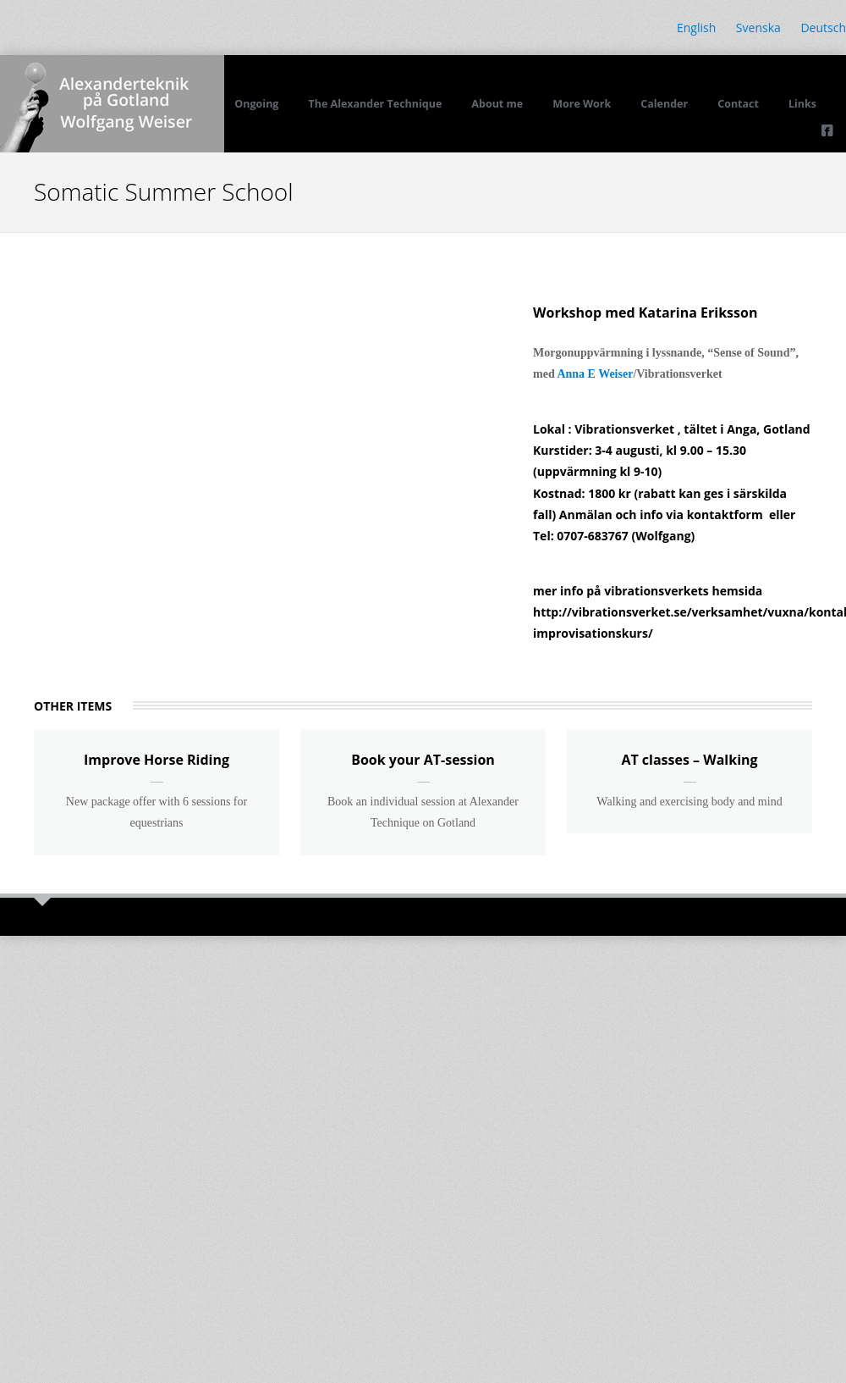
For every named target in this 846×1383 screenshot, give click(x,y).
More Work (581, 104)
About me (497, 104)
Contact (738, 104)
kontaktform (725, 514)
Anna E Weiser (595, 374)
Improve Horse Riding (156, 759)
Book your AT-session (423, 759)
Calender (664, 104)
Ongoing (256, 104)
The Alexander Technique (375, 104)
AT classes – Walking (689, 759)
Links (802, 104)
